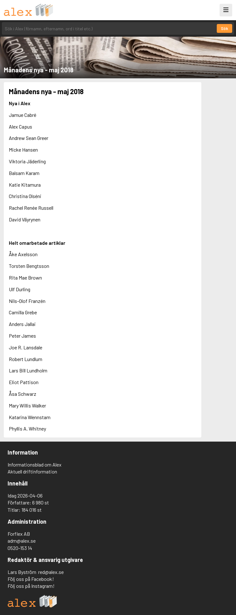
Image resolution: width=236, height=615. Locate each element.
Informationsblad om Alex (35, 464)
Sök (224, 28)
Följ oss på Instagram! (31, 586)
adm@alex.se (22, 541)
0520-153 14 (20, 548)
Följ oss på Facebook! (31, 579)
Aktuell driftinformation (32, 471)
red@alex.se (51, 572)
